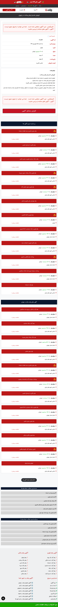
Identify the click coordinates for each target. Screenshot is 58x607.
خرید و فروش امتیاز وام (49, 509)
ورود (35, 10)
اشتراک (30, 6)
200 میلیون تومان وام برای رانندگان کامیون (45, 505)
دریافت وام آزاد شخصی (50, 501)
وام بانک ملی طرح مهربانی (49, 539)
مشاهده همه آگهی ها (29, 480)
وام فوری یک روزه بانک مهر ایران (47, 512)
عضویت (22, 10)
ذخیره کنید (51, 36)
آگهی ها (35, 6)
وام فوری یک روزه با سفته (49, 531)
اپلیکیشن (24, 6)
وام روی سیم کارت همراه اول (48, 543)
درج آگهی (9, 10)
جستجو (18, 6)
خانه (40, 6)
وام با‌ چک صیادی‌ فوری (50, 535)
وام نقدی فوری (52, 497)
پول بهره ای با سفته (51, 493)
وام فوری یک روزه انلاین (49, 524)
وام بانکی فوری (52, 528)
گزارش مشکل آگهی (29, 111)
